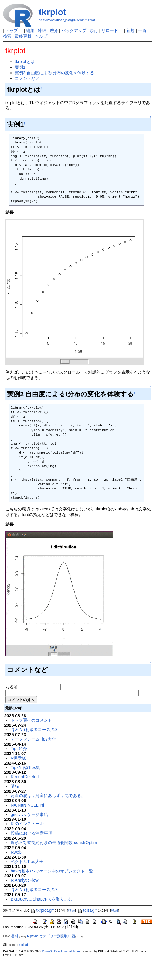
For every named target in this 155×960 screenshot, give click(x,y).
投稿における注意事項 (31, 833)
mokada (24, 944)
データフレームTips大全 (33, 739)
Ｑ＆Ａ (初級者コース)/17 (34, 889)
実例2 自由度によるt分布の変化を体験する (54, 72)
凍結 (42, 30)
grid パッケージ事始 (29, 814)
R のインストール (27, 823)
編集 (30, 30)
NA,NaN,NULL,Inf (27, 805)
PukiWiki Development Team (61, 951)
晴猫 (15, 786)
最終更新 (23, 36)
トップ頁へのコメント (31, 720)
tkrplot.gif (41, 910)
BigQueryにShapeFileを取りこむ (41, 899)
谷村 (14, 936)
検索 (7, 36)
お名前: (12, 686)
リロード (109, 30)
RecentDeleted (25, 776)
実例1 (20, 67)
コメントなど (27, 78)
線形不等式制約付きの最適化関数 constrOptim (54, 842)
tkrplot (52, 12)
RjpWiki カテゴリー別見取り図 (51, 936)
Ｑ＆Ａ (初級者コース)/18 (34, 729)
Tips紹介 (19, 748)
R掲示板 (18, 758)
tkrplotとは (25, 61)
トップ (11, 30)
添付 (94, 30)
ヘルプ (41, 36)
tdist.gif (87, 910)
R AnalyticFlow (24, 880)
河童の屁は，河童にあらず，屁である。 (48, 795)
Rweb (16, 852)
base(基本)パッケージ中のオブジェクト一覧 (52, 871)
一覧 (142, 30)
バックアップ (74, 30)
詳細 (71, 910)
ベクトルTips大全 (27, 861)
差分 (54, 30)
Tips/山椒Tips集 (25, 767)
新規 (130, 30)
